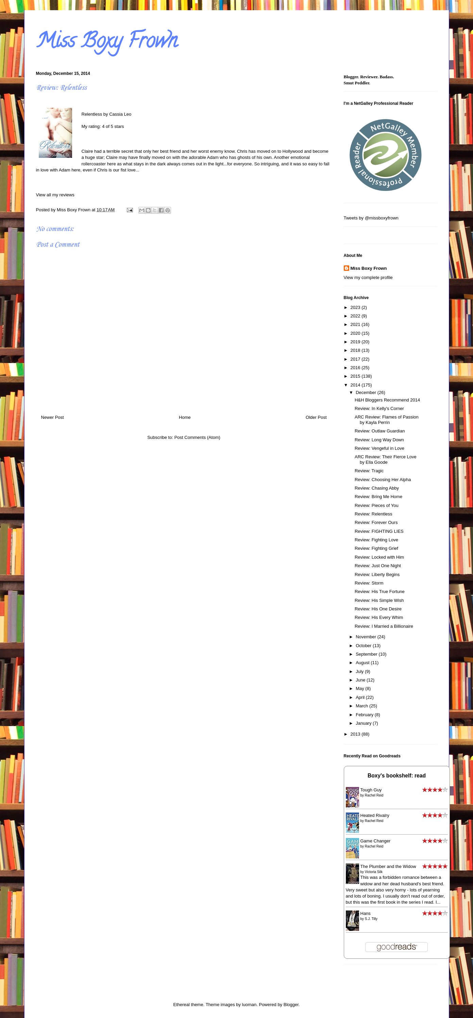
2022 (356, 315)
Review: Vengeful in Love (379, 448)
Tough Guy (371, 789)
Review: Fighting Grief (376, 548)
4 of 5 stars (113, 126)
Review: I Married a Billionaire (384, 626)
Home (185, 417)
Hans (365, 913)
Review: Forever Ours (376, 522)
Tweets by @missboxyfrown (371, 217)
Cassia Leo (120, 114)
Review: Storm (369, 583)
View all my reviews (55, 194)
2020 (356, 333)
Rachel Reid (374, 795)
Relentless (92, 114)
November (366, 636)
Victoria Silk (374, 872)
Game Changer (375, 840)
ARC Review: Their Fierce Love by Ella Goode (386, 459)
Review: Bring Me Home (378, 496)
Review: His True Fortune (380, 591)
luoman (249, 1004)
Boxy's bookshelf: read (397, 775)
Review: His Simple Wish (379, 600)
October (364, 645)
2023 (356, 307)
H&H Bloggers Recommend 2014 (387, 400)
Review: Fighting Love (376, 539)
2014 (356, 385)
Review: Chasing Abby (377, 488)
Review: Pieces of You (377, 505)
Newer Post (52, 417)
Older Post (316, 417)
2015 (356, 376)
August (363, 662)
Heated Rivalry (374, 815)
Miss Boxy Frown (106, 43)
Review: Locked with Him (379, 557)
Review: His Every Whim (379, 617)
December (366, 392)
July (360, 671)
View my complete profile (368, 277)
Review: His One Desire (378, 608)
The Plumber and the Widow (388, 866)
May (360, 688)
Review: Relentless (373, 513)
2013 (356, 734)
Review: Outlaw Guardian (380, 430)
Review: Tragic (369, 470)
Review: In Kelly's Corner (379, 408)
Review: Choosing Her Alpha (383, 479)
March (362, 705)
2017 (356, 359)
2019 (356, 341)
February (365, 714)
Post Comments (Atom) (197, 437)
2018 (356, 350)
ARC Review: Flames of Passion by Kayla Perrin (387, 419)
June (361, 680)
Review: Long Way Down (379, 439)
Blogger (291, 1004)
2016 (356, 367)
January (364, 723)
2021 (356, 324)
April (361, 697)
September (367, 654)
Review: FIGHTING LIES (379, 531)
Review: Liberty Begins (377, 574)
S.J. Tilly (371, 919)
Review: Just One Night (378, 565)
